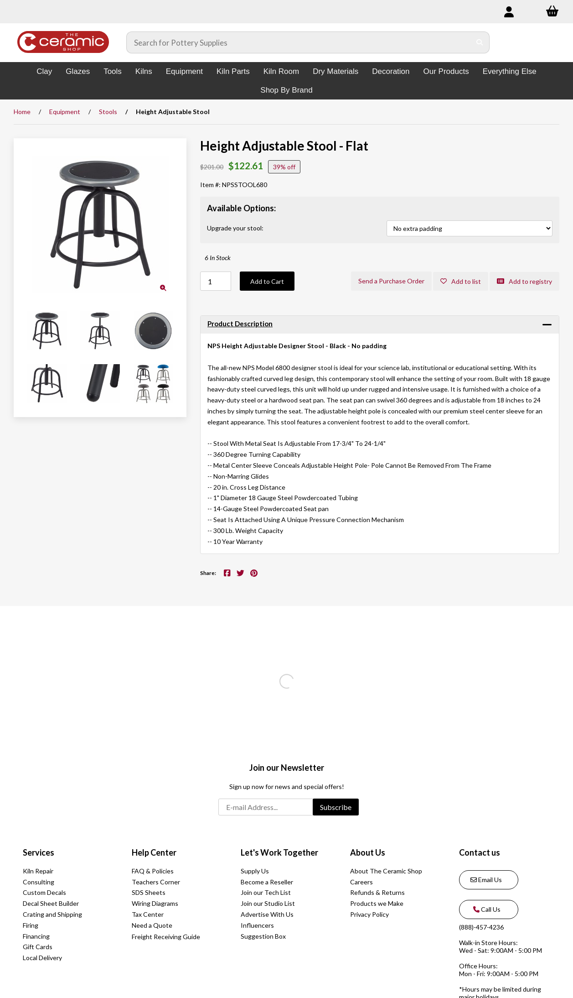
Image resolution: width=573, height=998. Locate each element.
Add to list (460, 281)
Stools (108, 111)
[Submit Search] (480, 42)
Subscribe (335, 807)
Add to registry (524, 281)
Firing (30, 925)
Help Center (154, 852)
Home (22, 111)
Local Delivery (42, 957)
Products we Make (376, 903)
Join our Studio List (268, 903)
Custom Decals (44, 892)
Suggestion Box (263, 936)
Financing (36, 936)
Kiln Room (281, 71)
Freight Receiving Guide (166, 937)
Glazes (78, 71)
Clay (44, 71)
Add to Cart (267, 281)
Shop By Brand (286, 90)
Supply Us (255, 871)
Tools (112, 71)
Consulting (38, 882)
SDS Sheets (148, 892)
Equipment (184, 71)
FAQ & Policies (153, 871)
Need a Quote (152, 925)
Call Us (485, 909)
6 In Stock (218, 257)
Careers (361, 882)
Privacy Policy (369, 914)
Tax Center (148, 914)
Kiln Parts (233, 71)
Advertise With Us (267, 914)
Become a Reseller (267, 882)
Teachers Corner (156, 882)
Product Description (240, 323)
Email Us (486, 879)
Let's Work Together (279, 852)
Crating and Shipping (52, 914)
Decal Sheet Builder (51, 903)
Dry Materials (335, 71)
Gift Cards (37, 947)
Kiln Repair (38, 871)
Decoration (390, 71)
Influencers (257, 925)
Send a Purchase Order (391, 281)
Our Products (446, 71)
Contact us (479, 852)
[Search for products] (298, 42)
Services (38, 852)
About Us (367, 852)
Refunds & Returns (377, 892)
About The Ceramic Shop (386, 871)
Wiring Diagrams (155, 903)
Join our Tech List (266, 892)
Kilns (143, 71)
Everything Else (510, 71)
